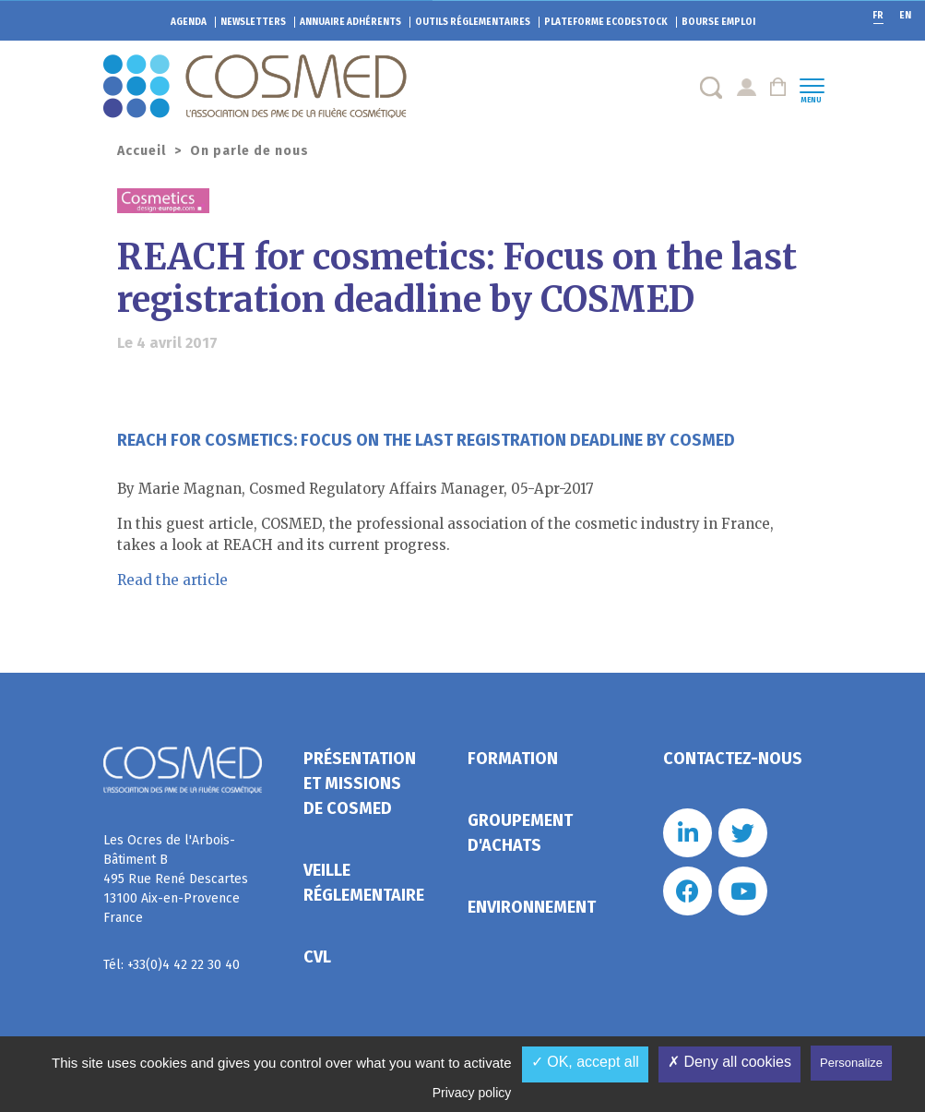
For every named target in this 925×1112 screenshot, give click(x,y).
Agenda (189, 22)
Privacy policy (472, 1092)
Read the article (172, 580)
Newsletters (253, 22)
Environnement (532, 907)
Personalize (851, 1063)
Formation (513, 758)
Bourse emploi (718, 22)
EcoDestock (606, 22)
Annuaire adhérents (350, 22)
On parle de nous (249, 151)
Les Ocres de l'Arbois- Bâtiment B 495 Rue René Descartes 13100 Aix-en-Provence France (175, 879)
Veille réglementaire (363, 882)
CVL (317, 957)
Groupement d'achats (520, 832)
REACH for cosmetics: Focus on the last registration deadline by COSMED (426, 440)
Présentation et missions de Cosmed (359, 783)
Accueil (141, 151)
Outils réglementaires (472, 22)
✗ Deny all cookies (729, 1062)
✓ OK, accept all (585, 1062)
